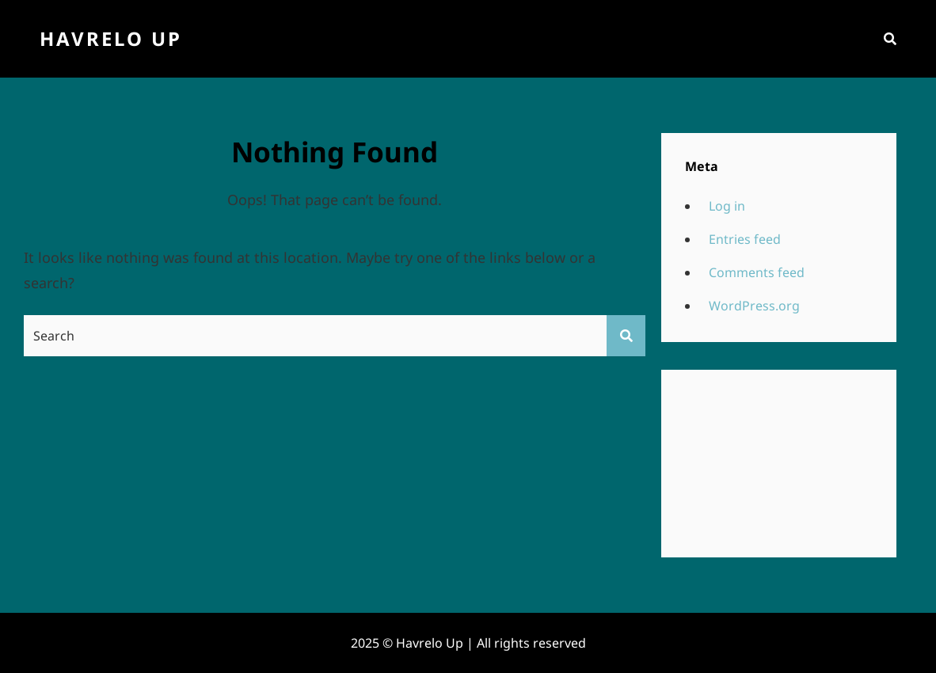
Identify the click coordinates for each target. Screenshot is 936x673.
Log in (727, 206)
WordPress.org (754, 305)
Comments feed (757, 272)
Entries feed (745, 239)
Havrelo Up (111, 38)
